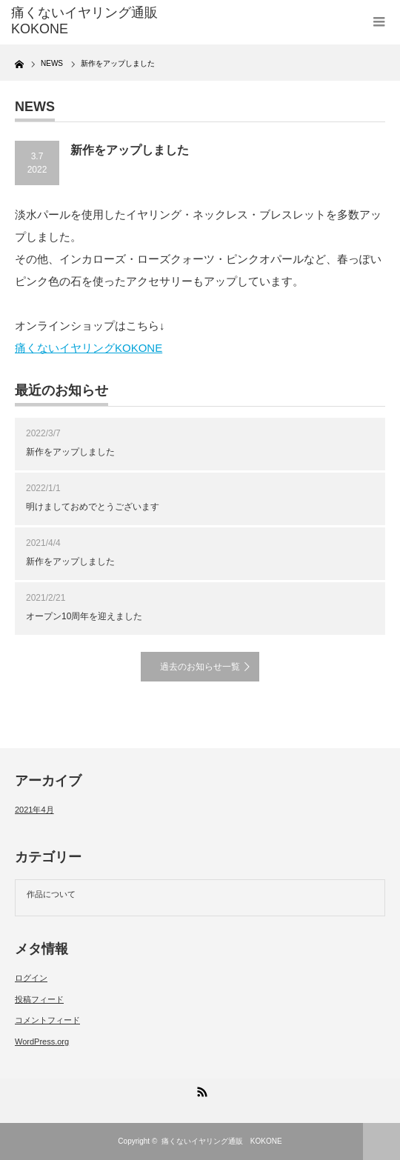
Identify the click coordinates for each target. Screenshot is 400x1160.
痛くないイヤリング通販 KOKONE (221, 1141)
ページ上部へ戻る (381, 1141)
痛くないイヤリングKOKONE (88, 347)
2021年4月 (34, 809)
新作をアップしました (70, 452)
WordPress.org (42, 1041)
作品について (51, 894)
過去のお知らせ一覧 (200, 666)
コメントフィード (47, 1020)
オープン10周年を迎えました (84, 616)
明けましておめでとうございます (92, 506)
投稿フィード (39, 999)
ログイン (31, 977)
